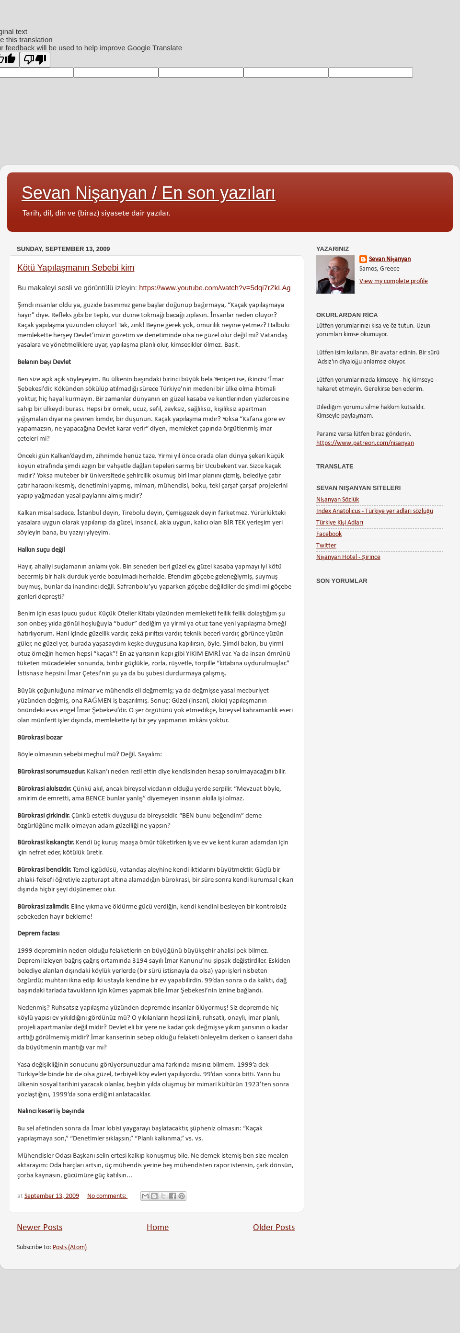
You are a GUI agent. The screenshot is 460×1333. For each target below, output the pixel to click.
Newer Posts (39, 1227)
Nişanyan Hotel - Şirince (348, 557)
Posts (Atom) (70, 1247)
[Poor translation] (35, 60)
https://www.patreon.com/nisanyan (365, 443)
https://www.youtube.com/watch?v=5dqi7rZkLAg (214, 288)
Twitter (326, 546)
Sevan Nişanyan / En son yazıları (149, 193)
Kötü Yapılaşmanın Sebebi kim (75, 268)
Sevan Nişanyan (390, 259)
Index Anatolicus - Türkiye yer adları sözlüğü (374, 511)
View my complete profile (393, 281)
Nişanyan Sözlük (337, 500)
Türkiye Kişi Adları (339, 523)
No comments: (107, 1196)
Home (158, 1227)
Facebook (329, 534)
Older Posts (274, 1227)
